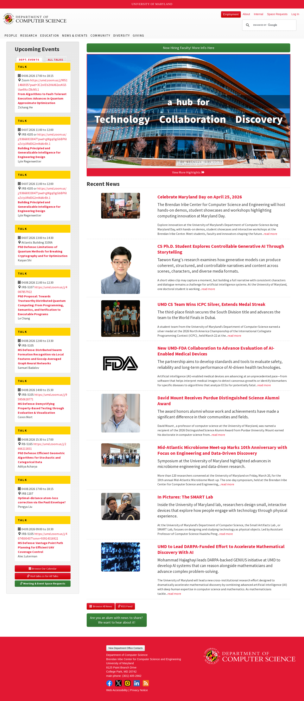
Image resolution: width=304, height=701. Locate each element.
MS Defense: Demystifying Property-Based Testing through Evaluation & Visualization (41, 408)
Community (100, 35)
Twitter (118, 683)
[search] (268, 25)
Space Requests (277, 14)
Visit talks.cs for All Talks (42, 576)
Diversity (121, 35)
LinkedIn (137, 683)
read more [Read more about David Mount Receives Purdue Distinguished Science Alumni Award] (218, 435)
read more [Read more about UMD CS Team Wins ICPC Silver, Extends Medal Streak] (234, 335)
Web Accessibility (117, 690)
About (246, 14)
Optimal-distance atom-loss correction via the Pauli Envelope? (42, 500)
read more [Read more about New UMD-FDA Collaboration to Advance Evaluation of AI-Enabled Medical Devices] (264, 385)
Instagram (127, 683)
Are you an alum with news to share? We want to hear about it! (116, 620)
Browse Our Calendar (43, 568)
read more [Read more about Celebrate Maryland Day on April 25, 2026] (270, 234)
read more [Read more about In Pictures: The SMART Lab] (226, 534)
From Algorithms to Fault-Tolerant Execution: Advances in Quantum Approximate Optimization (42, 98)
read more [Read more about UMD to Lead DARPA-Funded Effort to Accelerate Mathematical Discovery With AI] (174, 593)
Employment (231, 14)
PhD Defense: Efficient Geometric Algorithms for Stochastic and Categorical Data (41, 457)
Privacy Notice (139, 690)
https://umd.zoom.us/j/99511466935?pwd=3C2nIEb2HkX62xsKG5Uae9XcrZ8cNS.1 (42, 84)
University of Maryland (152, 4)
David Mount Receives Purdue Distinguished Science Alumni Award (218, 401)
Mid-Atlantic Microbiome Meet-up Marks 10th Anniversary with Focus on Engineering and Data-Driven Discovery (222, 450)
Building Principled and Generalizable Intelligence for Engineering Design (39, 152)
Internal (258, 14)
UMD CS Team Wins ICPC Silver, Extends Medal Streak (211, 304)
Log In (295, 14)
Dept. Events (31, 59)
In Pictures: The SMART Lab (185, 497)
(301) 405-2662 (131, 675)
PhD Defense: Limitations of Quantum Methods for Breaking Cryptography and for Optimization (42, 251)
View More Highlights (188, 172)
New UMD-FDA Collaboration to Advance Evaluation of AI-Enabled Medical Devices (215, 351)
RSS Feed (125, 606)
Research (28, 35)
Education (49, 35)
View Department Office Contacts (125, 648)
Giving (138, 35)
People (10, 35)
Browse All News (100, 606)
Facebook (109, 683)
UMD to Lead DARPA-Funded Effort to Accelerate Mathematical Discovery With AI (220, 549)
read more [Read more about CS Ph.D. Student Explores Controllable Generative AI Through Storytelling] (208, 289)
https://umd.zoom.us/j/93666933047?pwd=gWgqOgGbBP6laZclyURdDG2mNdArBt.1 (42, 139)
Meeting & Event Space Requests (42, 583)
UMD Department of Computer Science (35, 18)
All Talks (55, 59)
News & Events (75, 35)
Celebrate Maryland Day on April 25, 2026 (199, 197)
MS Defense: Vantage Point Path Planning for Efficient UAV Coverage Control (40, 547)
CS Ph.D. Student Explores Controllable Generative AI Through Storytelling (220, 249)
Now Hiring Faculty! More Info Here (188, 47)
